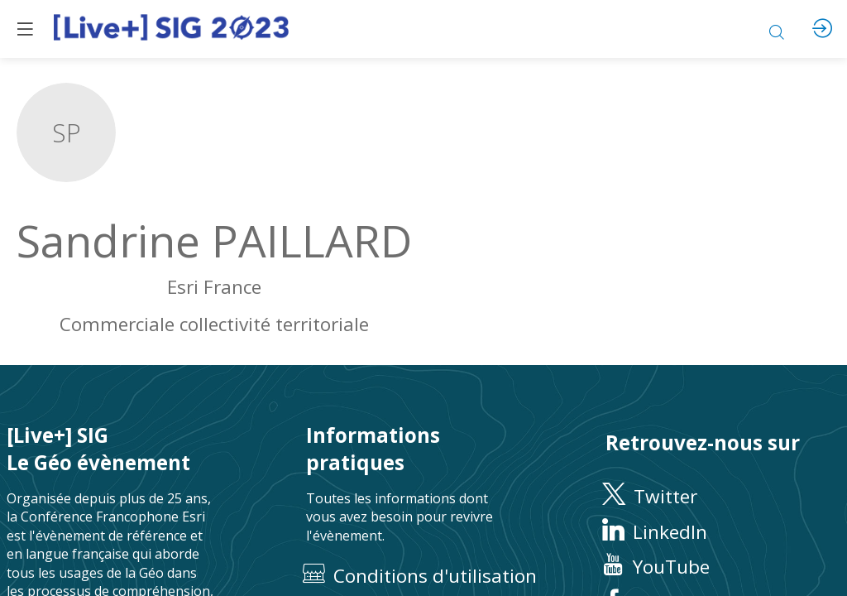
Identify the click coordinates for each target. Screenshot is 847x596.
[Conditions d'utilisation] (423, 576)
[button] (25, 29)
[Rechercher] (777, 29)
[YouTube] (723, 567)
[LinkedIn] (723, 532)
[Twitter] (723, 497)
